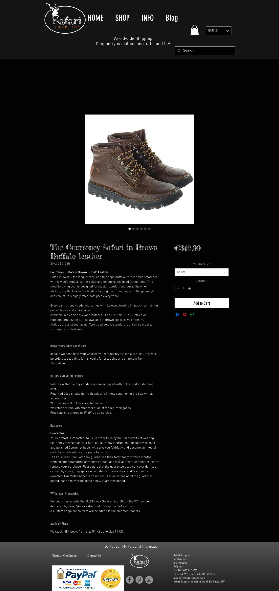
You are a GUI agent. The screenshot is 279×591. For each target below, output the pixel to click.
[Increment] (189, 288)
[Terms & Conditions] (64, 555)
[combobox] (202, 272)
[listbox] (218, 30)
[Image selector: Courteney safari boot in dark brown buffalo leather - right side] (134, 229)
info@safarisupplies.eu (192, 578)
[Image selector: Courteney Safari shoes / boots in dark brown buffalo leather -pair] (130, 229)
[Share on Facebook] (177, 314)
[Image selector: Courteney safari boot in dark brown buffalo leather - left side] (138, 229)
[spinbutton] (183, 288)
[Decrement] (177, 288)
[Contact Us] (94, 555)
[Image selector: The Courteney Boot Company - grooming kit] (149, 229)
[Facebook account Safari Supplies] (130, 580)
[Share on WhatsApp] (192, 314)
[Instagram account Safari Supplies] (149, 580)
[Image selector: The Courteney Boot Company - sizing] (145, 229)
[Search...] (205, 51)
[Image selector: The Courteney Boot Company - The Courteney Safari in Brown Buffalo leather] (141, 229)
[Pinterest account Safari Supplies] (139, 580)
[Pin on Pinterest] (184, 314)
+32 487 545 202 (206, 574)
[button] (194, 30)
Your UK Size (201, 264)
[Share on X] (199, 314)
